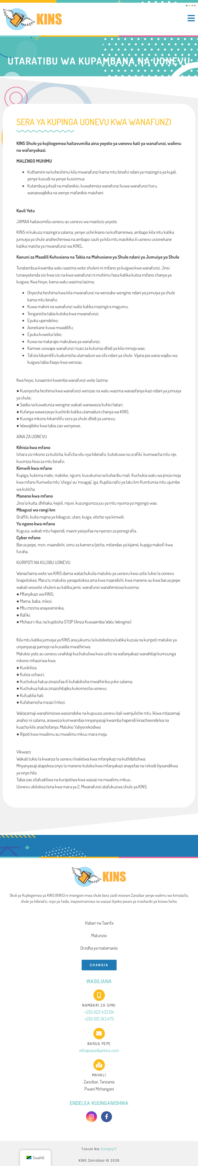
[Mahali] (99, 1065)
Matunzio (99, 935)
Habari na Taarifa (99, 923)
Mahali (99, 1075)
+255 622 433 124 (99, 1012)
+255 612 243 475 (99, 1019)
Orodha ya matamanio (99, 948)
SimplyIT (109, 1149)
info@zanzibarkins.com (99, 1050)
